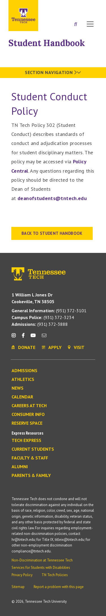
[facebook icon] (23, 337)
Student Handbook (46, 43)
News (17, 388)
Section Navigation (53, 72)
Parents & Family (31, 475)
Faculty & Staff (30, 458)
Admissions (24, 370)
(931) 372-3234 (43, 317)
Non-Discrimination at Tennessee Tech (42, 560)
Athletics (23, 379)
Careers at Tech (29, 405)
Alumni (20, 466)
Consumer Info (28, 414)
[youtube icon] (33, 337)
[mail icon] (44, 337)
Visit (91, 6)
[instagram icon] (15, 337)
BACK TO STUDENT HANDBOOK (52, 233)
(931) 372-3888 (40, 324)
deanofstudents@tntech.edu (52, 198)
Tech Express (26, 440)
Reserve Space (27, 423)
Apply (60, 6)
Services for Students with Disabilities (41, 567)
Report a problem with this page (59, 586)
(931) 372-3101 (49, 310)
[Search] (75, 24)
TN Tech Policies (55, 574)
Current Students (33, 449)
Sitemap (18, 586)
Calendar (22, 397)
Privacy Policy (22, 574)
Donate (76, 6)
